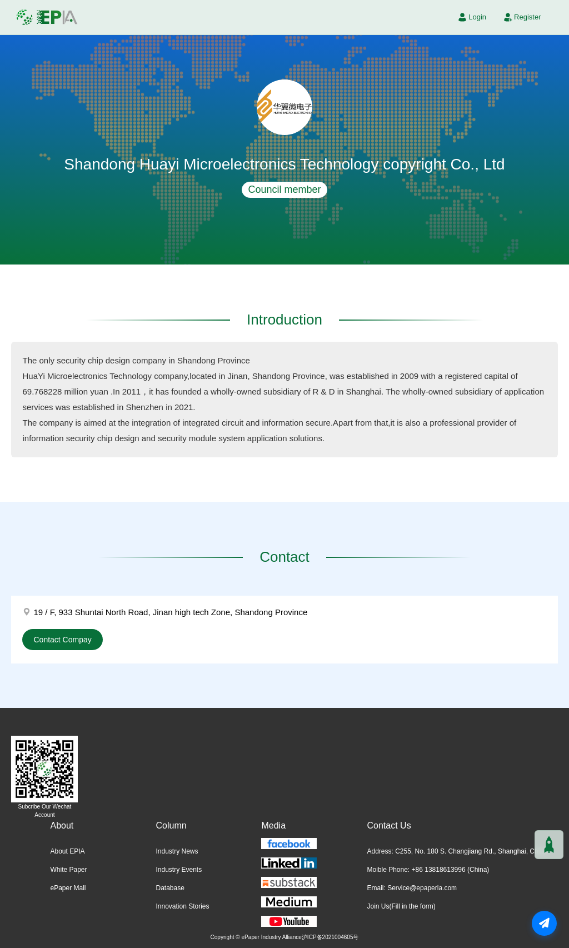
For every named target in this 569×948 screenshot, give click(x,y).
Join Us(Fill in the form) (401, 906)
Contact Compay (62, 639)
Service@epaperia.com (422, 888)
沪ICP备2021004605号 (330, 937)
